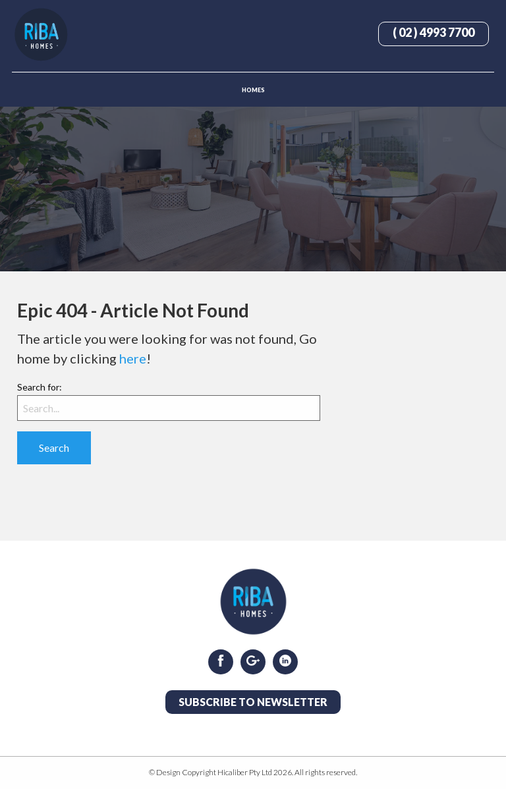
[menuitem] (253, 89)
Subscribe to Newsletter (253, 701)
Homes (253, 90)
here (132, 358)
